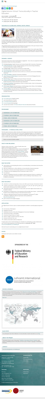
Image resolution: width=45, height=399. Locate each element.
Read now (4, 297)
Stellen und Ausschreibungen (8, 379)
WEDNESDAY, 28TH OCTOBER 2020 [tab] (11, 120)
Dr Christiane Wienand (8, 101)
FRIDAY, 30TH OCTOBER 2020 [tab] (10, 126)
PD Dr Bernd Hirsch (8, 70)
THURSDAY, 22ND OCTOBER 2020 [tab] (11, 115)
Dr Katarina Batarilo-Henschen (20, 104)
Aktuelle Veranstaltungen (12, 6)
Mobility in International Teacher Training (28, 340)
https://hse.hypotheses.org (9, 197)
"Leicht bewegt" (21, 151)
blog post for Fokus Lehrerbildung (29, 291)
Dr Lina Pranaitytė (7, 103)
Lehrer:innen (25, 360)
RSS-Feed (3, 236)
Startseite (4, 6)
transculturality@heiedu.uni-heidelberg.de (10, 224)
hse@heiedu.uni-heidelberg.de (8, 363)
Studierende (25, 357)
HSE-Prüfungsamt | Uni (6, 373)
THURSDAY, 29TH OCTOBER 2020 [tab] (11, 123)
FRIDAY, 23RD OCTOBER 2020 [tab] (10, 118)
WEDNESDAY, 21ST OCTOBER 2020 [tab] (11, 112)
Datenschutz (26, 371)
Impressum (25, 373)
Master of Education (6, 375)
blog (39, 333)
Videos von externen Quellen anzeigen (11, 139)
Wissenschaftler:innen (27, 359)
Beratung (3, 371)
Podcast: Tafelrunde (6, 376)
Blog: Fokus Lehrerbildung (7, 378)
